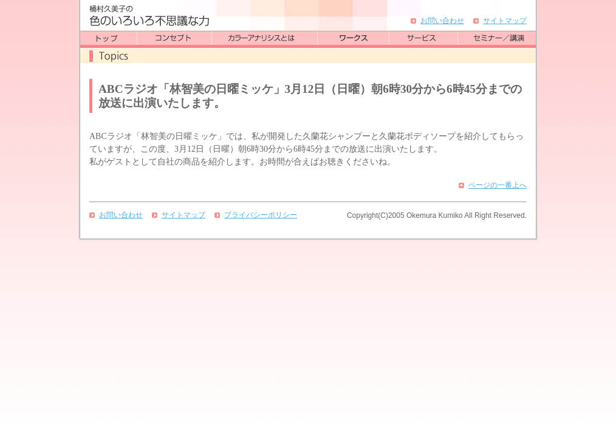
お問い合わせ (442, 20)
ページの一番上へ (497, 185)
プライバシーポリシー (260, 215)
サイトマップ (505, 20)
